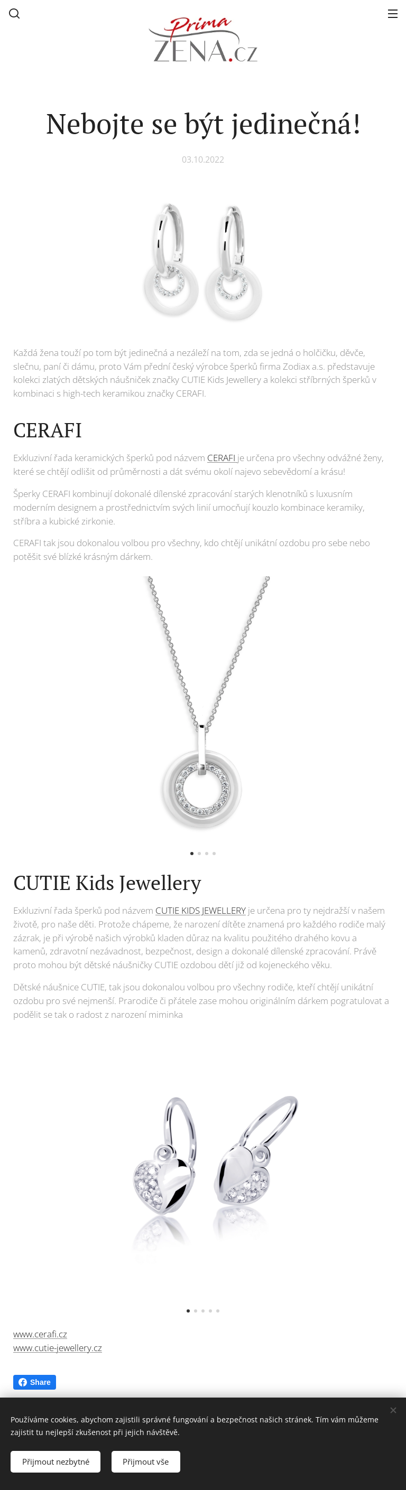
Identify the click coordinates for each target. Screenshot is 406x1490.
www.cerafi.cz (40, 1333)
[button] (14, 13)
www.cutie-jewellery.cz (57, 1347)
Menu (393, 13)
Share (35, 1382)
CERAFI (222, 458)
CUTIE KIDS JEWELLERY (200, 910)
